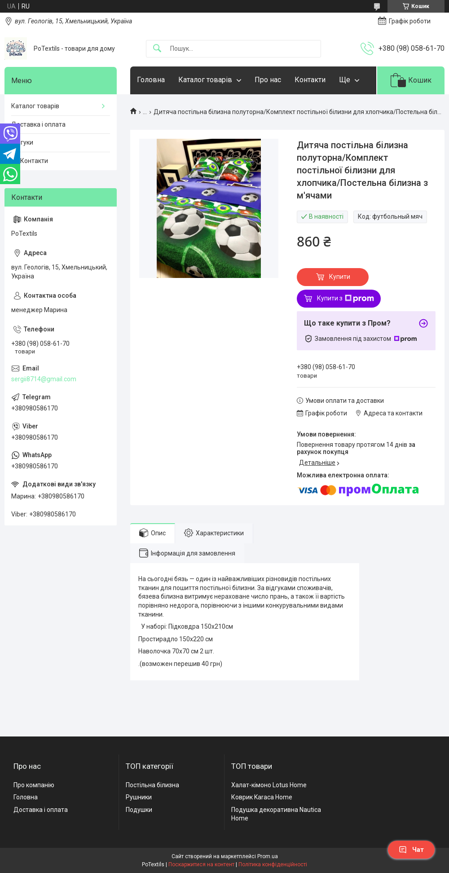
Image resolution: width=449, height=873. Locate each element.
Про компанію (33, 785)
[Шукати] (157, 49)
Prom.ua (267, 856)
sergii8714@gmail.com (43, 379)
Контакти (310, 79)
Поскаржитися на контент (201, 864)
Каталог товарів (205, 79)
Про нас (268, 79)
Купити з (345, 299)
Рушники (139, 797)
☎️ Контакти (29, 160)
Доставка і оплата (38, 124)
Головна (151, 79)
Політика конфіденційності (272, 864)
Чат (411, 850)
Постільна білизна (152, 785)
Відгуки (22, 142)
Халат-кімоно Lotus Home (269, 785)
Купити (339, 276)
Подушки (139, 809)
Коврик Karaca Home (261, 797)
